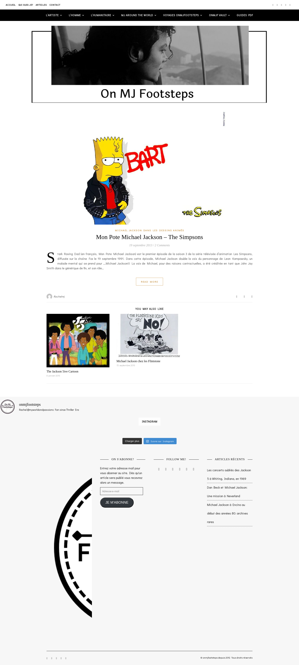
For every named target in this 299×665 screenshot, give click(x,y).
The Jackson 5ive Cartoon (62, 371)
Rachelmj (59, 296)
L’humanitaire (101, 15)
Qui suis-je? (25, 4)
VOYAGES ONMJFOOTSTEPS (181, 15)
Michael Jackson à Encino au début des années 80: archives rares (227, 513)
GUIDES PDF (245, 15)
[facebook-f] (277, 4)
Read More (149, 281)
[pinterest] (286, 4)
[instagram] (273, 4)
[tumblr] (65, 658)
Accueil (11, 4)
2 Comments (162, 245)
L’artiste (52, 15)
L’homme (75, 15)
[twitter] (281, 4)
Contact (55, 4)
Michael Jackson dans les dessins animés (149, 230)
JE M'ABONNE (116, 502)
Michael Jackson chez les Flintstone (138, 361)
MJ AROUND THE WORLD (137, 15)
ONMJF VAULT (218, 15)
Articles (41, 4)
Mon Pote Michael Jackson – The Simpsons (149, 237)
